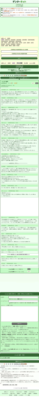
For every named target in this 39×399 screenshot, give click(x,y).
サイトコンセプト (8, 377)
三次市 (24, 42)
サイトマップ (12, 391)
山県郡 (6, 45)
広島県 (8, 38)
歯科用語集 (35, 393)
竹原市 (5, 42)
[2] (6, 75)
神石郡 (17, 45)
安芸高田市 (13, 44)
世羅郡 (14, 45)
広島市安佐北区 (4, 41)
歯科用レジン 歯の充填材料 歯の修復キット (20, 254)
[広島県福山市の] (20, 75)
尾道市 (13, 42)
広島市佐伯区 (18, 41)
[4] (10, 75)
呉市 (2, 42)
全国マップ (3, 38)
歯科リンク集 (12, 393)
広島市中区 (7, 39)
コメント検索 (32, 63)
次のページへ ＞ (19, 72)
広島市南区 (18, 39)
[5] (12, 75)
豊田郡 (10, 45)
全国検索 (25, 391)
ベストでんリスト (32, 391)
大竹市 (32, 42)
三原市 (9, 42)
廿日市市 (8, 44)
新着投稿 (18, 393)
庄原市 (28, 42)
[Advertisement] (19, 27)
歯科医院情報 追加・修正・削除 (10, 384)
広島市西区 (24, 39)
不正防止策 (7, 345)
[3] (8, 75)
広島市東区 (13, 39)
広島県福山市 (4, 83)
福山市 (16, 42)
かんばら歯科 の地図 (5, 357)
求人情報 (26, 63)
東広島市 (3, 44)
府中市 (20, 42)
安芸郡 (2, 45)
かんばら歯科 (5, 81)
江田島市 (18, 44)
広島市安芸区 (12, 41)
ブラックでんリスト (8, 374)
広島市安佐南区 (31, 39)
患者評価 (29, 393)
